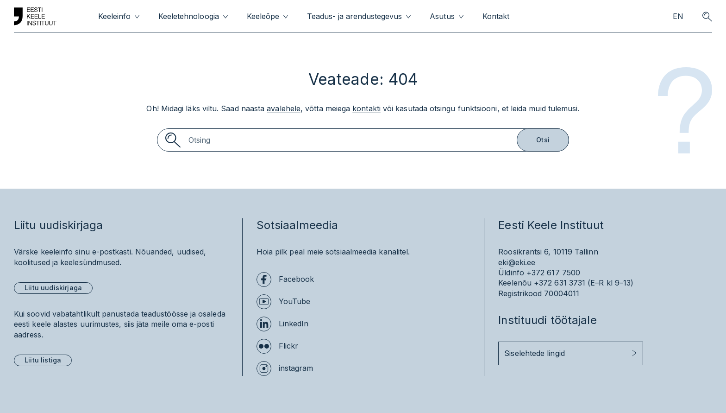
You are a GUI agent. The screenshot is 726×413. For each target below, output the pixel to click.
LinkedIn (294, 323)
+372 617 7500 (553, 272)
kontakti (366, 108)
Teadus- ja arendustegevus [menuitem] (354, 16)
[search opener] (707, 17)
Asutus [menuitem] (442, 16)
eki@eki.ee (516, 262)
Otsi (543, 140)
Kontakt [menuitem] (495, 16)
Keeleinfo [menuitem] (114, 16)
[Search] (363, 140)
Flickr (288, 345)
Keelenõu (515, 282)
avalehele (283, 108)
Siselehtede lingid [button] (534, 353)
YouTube (295, 301)
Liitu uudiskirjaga (53, 288)
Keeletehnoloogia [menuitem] (188, 16)
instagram (296, 368)
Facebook (296, 279)
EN (678, 16)
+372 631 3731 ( (562, 282)
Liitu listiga (43, 360)
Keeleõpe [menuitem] (263, 16)
